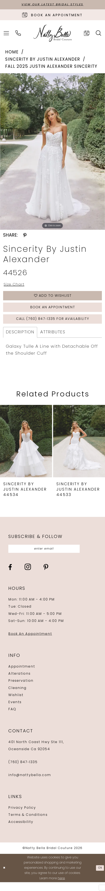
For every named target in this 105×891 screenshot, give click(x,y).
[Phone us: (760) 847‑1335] (18, 34)
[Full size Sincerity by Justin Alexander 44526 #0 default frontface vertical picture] (52, 152)
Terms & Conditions (27, 824)
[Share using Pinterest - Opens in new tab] (24, 236)
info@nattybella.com (29, 784)
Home (12, 53)
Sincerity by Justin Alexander (42, 60)
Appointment (21, 675)
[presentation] (26, 448)
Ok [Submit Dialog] (99, 876)
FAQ (12, 718)
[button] (6, 34)
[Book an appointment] (52, 15)
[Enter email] (50, 557)
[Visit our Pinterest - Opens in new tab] (46, 576)
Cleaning (17, 697)
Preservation (20, 690)
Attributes (52, 340)
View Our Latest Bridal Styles (52, 5)
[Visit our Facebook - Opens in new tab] (10, 576)
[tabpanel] (52, 152)
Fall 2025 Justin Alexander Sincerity (51, 67)
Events (15, 711)
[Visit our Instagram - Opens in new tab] (28, 575)
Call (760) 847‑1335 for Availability (53, 326)
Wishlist (15, 704)
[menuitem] (6, 34)
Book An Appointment (30, 643)
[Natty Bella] (52, 34)
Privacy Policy (22, 817)
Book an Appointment (52, 312)
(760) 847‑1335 (22, 771)
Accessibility (20, 831)
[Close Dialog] (5, 876)
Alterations (19, 682)
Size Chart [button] (15, 286)
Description (20, 340)
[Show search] (98, 34)
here (61, 887)
